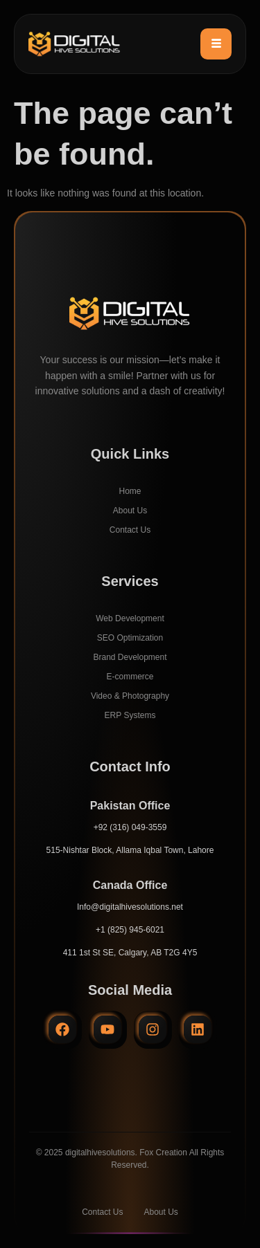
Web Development (130, 618)
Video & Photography (130, 696)
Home (130, 491)
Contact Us (130, 530)
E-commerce (129, 676)
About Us (130, 510)
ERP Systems (130, 715)
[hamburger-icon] (216, 43)
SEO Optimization (130, 638)
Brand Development (129, 657)
